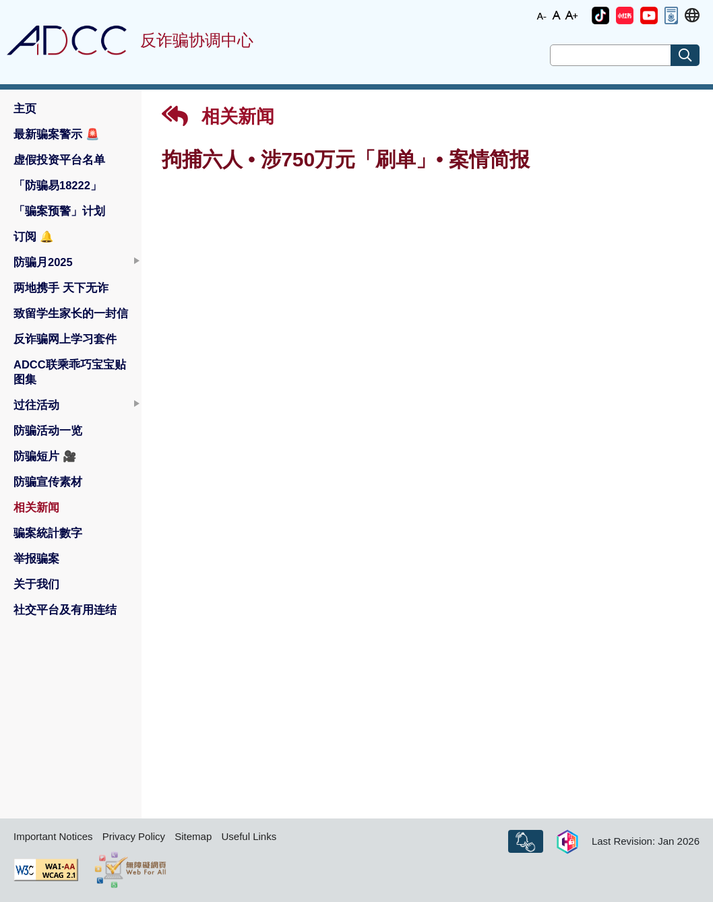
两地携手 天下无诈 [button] (60, 288)
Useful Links (248, 836)
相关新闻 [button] (36, 507)
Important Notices (53, 836)
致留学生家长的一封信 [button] (70, 313)
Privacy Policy (133, 836)
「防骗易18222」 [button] (57, 185)
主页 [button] (24, 108)
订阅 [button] (33, 236)
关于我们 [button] (36, 584)
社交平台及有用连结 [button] (65, 610)
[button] (600, 15)
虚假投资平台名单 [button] (59, 160)
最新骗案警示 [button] (56, 134)
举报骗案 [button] (36, 558)
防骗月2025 (43, 262)
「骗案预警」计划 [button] (59, 211)
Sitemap (193, 836)
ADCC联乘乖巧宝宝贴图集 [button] (69, 371)
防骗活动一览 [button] (47, 430)
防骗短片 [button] (45, 456)
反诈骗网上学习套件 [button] (65, 339)
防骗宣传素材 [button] (47, 482)
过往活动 (36, 405)
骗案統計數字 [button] (47, 533)
